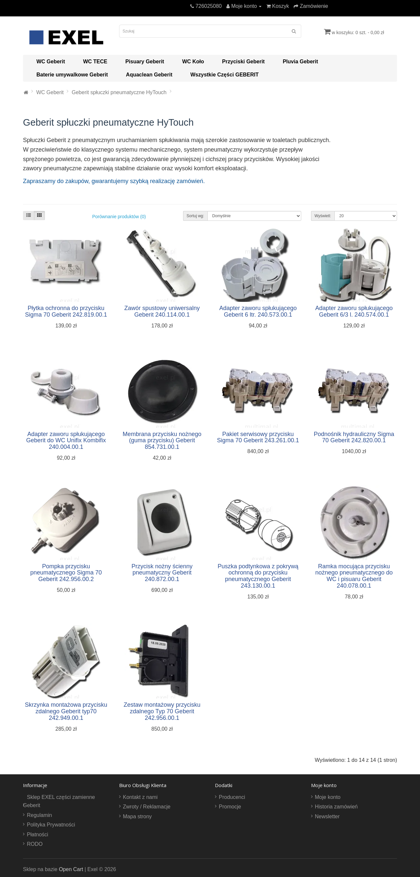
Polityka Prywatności (51, 824)
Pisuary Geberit (144, 61)
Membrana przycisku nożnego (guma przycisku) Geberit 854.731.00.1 (162, 440)
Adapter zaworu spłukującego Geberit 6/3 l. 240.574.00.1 (354, 311)
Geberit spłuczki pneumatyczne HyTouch (119, 92)
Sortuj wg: (195, 216)
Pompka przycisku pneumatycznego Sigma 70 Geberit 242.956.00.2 (66, 573)
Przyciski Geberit (243, 61)
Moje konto (328, 797)
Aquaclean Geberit (149, 74)
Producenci (232, 797)
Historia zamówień (336, 806)
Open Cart (71, 869)
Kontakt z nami (140, 797)
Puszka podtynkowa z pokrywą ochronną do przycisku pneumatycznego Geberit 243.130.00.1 (258, 576)
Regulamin (39, 815)
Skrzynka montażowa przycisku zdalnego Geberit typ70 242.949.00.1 (66, 711)
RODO (35, 844)
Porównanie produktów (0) (119, 216)
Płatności (37, 834)
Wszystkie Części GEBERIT (224, 74)
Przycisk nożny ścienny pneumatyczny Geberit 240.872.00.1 (162, 573)
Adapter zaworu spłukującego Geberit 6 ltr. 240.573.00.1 (258, 311)
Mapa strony (137, 816)
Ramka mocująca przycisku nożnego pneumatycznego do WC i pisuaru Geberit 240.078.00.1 (354, 576)
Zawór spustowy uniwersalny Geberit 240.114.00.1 (162, 311)
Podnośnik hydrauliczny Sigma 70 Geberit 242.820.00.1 (354, 437)
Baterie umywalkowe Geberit (72, 74)
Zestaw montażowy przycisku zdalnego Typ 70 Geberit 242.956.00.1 (162, 711)
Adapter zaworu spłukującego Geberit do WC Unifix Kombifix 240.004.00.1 (66, 440)
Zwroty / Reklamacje (147, 806)
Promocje (230, 806)
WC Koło (193, 61)
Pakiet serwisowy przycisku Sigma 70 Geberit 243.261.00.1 (258, 437)
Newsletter (327, 816)
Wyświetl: (323, 216)
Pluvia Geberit (300, 61)
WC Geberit (50, 61)
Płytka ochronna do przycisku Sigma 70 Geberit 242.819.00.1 (66, 311)
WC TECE (95, 61)
